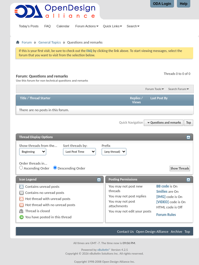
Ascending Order (34, 168)
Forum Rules (166, 214)
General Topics (49, 42)
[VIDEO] (162, 202)
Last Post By (159, 98)
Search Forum (177, 89)
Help (183, 4)
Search (132, 26)
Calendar (63, 26)
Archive (176, 231)
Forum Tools (153, 89)
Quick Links (111, 26)
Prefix (106, 145)
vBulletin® (103, 250)
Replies (135, 98)
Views (136, 102)
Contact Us (125, 231)
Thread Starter (40, 98)
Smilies (161, 191)
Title (23, 98)
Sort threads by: (75, 145)
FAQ (47, 26)
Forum (27, 42)
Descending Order (69, 168)
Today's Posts (29, 26)
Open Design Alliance (152, 231)
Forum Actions (85, 26)
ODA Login (162, 4)
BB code (162, 186)
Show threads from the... (38, 145)
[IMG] (161, 196)
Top (188, 123)
